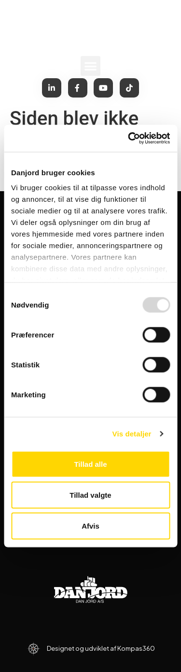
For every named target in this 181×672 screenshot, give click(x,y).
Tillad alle (90, 464)
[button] (90, 66)
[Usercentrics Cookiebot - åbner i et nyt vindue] (129, 138)
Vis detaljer (132, 434)
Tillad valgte (90, 494)
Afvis (90, 525)
